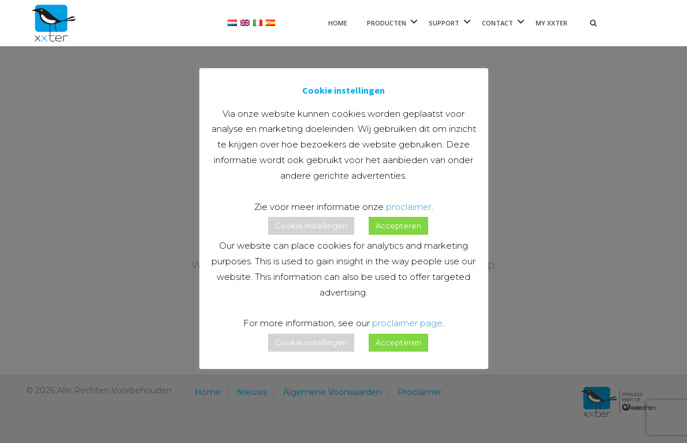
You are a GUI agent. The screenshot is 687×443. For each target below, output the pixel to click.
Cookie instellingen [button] (311, 225)
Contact (497, 23)
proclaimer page (407, 323)
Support (444, 23)
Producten (386, 23)
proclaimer (409, 206)
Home (337, 23)
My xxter (551, 23)
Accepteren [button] (398, 225)
